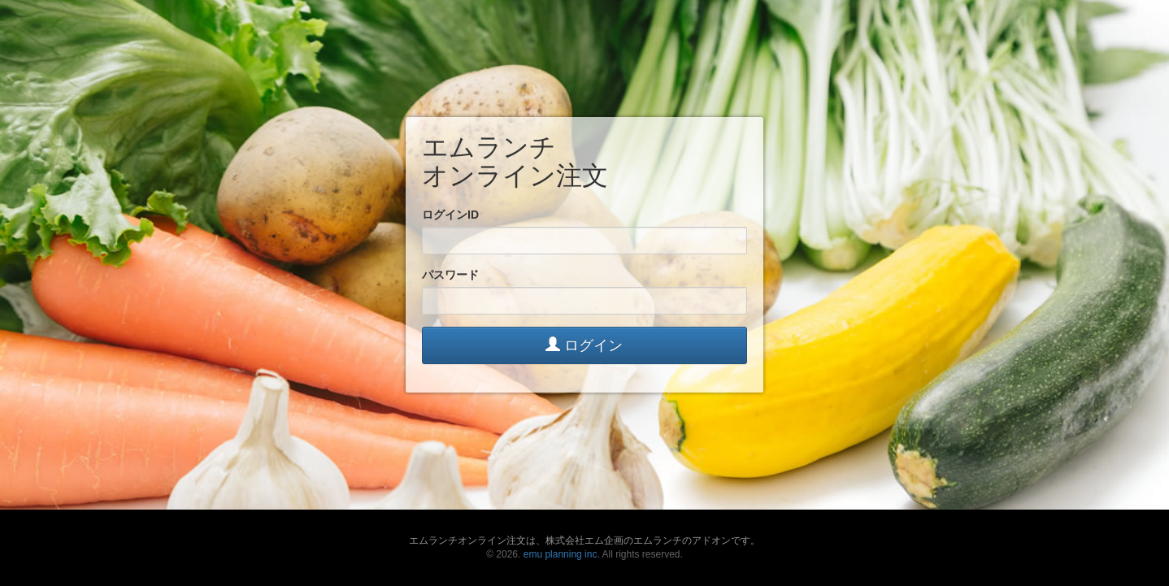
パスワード (450, 274)
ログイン (584, 345)
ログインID (450, 214)
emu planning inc (561, 554)
